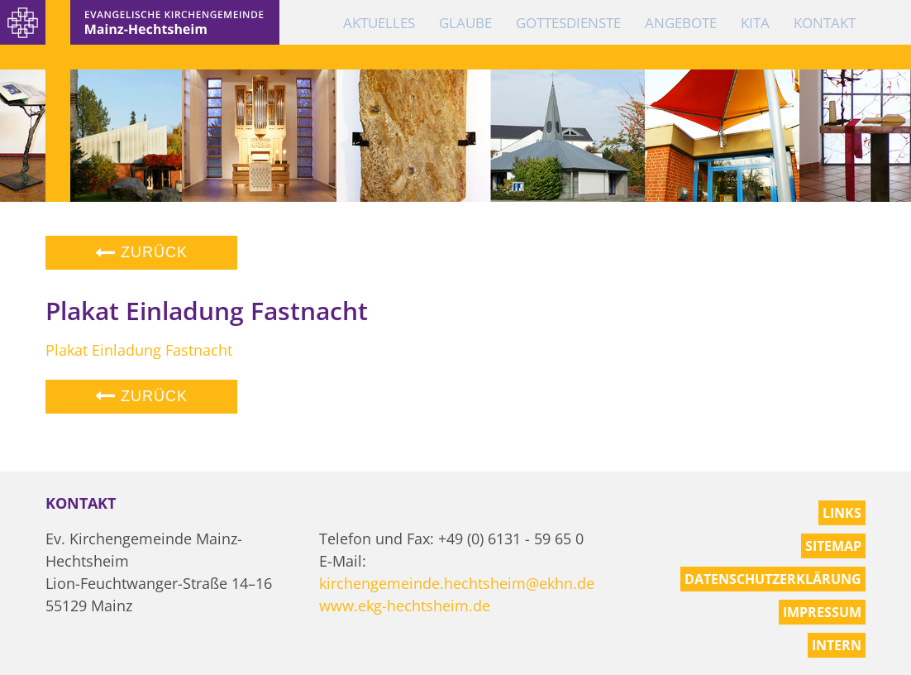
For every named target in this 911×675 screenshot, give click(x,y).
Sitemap (833, 546)
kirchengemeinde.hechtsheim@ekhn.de (456, 583)
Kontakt (825, 22)
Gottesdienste (568, 22)
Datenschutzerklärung (772, 579)
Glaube (465, 22)
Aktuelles (379, 22)
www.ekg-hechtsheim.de (404, 605)
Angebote (681, 22)
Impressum (822, 612)
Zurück (141, 252)
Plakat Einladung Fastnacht (138, 350)
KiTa (755, 22)
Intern (836, 645)
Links (842, 513)
